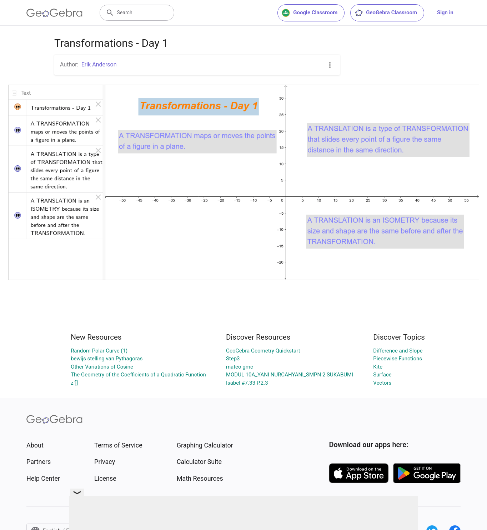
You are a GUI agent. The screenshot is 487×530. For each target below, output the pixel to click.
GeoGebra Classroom (386, 13)
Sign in (445, 12)
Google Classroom (309, 13)
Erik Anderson (99, 64)
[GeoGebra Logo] (54, 13)
